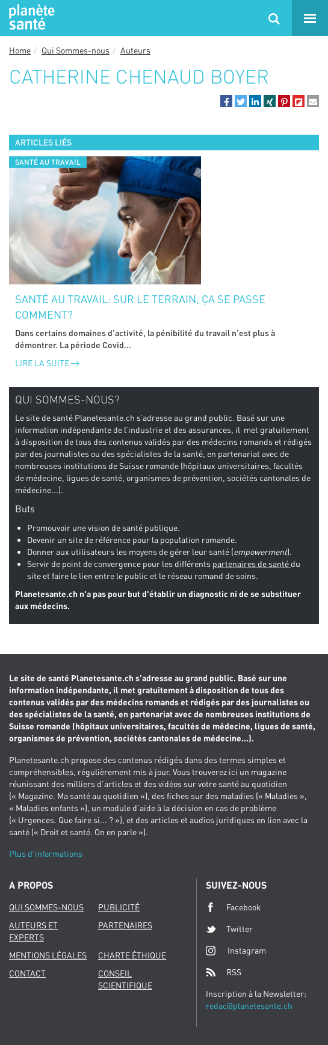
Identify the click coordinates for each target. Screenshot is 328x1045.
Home (20, 50)
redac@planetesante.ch (249, 1006)
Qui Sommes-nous (76, 50)
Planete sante (30, 18)
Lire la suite (47, 363)
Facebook (233, 907)
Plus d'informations (45, 853)
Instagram (236, 950)
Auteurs (135, 50)
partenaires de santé (251, 564)
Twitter (229, 929)
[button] (226, 101)
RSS (223, 972)
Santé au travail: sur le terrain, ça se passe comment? (140, 306)
